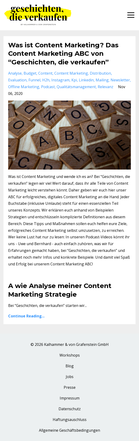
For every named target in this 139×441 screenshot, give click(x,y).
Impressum (70, 398)
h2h (45, 80)
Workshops (69, 355)
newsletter (120, 80)
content (45, 73)
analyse (15, 73)
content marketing (71, 73)
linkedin (86, 80)
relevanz (105, 86)
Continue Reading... (26, 316)
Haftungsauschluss (70, 419)
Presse (70, 387)
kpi (74, 80)
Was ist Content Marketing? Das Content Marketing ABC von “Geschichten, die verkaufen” (63, 53)
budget (30, 73)
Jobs (69, 376)
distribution (100, 73)
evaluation (17, 80)
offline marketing (23, 86)
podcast (48, 86)
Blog (70, 365)
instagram (60, 80)
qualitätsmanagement (76, 86)
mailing (102, 80)
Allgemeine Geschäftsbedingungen (69, 430)
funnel (34, 80)
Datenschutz (70, 408)
